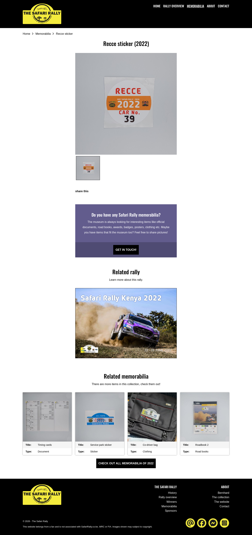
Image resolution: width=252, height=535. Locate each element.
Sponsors (171, 510)
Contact (223, 6)
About (211, 6)
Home (156, 6)
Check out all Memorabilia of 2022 (126, 463)
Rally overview (173, 6)
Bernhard (223, 492)
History (172, 492)
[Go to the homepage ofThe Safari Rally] (42, 14)
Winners (171, 501)
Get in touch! (125, 249)
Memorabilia (195, 6)
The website (221, 501)
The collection (220, 497)
